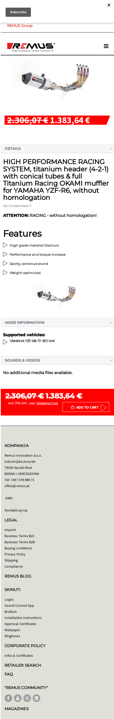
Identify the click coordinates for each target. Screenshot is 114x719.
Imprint (10, 530)
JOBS (8, 498)
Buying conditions (18, 548)
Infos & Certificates (19, 655)
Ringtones (12, 636)
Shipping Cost (47, 403)
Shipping (11, 560)
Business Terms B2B (20, 542)
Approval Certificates (20, 623)
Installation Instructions (23, 617)
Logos (9, 599)
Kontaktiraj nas (16, 510)
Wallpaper (12, 630)
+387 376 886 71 (22, 479)
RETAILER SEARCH (23, 665)
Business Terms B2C (20, 536)
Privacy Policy (15, 554)
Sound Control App (19, 605)
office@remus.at (17, 486)
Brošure (11, 611)
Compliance (14, 566)
